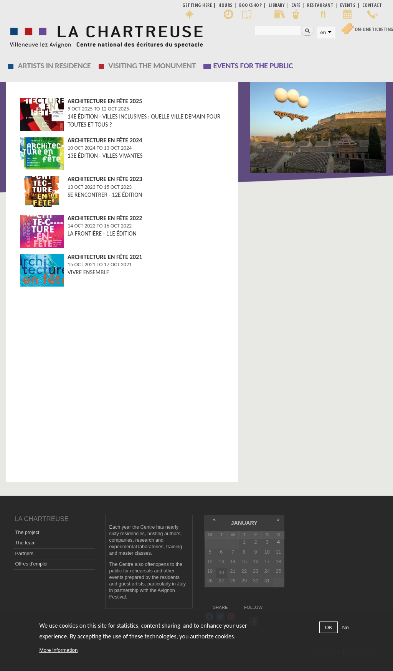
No (345, 627)
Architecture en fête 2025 (105, 101)
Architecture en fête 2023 (105, 179)
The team (25, 543)
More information (58, 650)
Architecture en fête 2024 (105, 140)
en (323, 32)
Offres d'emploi (31, 564)
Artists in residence (54, 66)
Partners (24, 553)
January (244, 523)
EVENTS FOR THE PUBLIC (253, 66)
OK (328, 627)
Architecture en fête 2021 (105, 256)
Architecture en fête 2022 (105, 218)
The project (27, 532)
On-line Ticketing (374, 29)
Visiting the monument (152, 66)
